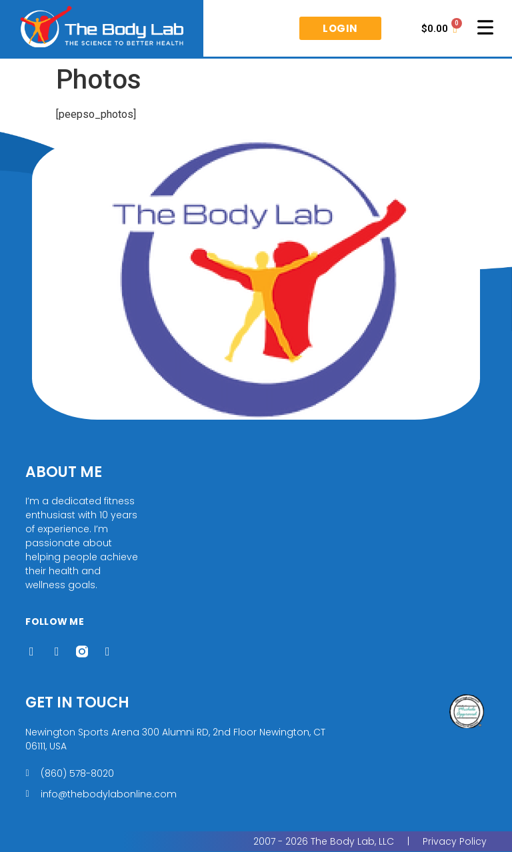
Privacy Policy (455, 841)
